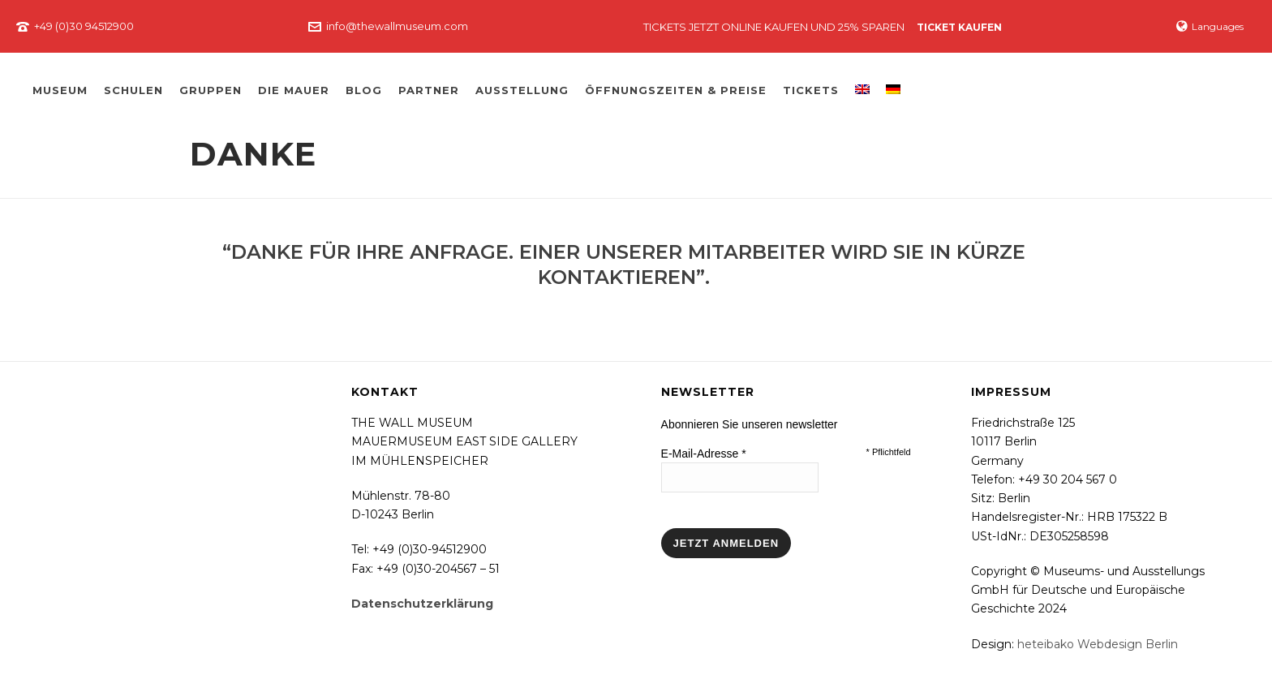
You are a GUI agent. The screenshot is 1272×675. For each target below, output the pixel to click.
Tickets (811, 90)
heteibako (1045, 644)
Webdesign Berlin (1127, 644)
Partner (428, 90)
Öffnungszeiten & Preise (676, 90)
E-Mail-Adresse (703, 453)
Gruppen (210, 90)
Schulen (133, 90)
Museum (60, 90)
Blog (364, 90)
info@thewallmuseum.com (397, 25)
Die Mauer (293, 90)
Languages (1210, 25)
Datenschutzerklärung (422, 603)
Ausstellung (522, 90)
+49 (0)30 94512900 (84, 25)
